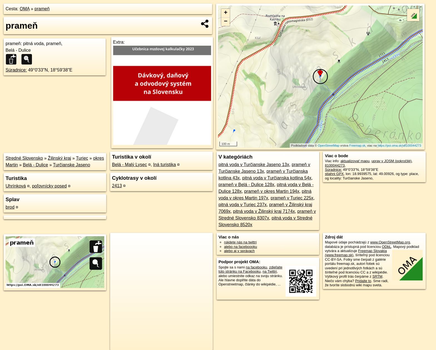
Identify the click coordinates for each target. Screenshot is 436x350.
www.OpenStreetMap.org (390, 242)
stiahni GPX (334, 174)
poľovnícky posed (49, 186)
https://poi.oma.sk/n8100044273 (399, 145)
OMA (25, 8)
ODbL (386, 247)
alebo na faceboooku (240, 247)
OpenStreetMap (329, 145)
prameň (41, 8)
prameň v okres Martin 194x (271, 191)
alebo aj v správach (239, 251)
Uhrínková (16, 186)
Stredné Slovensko (24, 158)
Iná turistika (164, 164)
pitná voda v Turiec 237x (243, 204)
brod (10, 207)
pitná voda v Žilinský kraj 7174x (264, 211)
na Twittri (269, 271)
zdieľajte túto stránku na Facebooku (251, 269)
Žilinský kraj (59, 158)
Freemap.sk (357, 145)
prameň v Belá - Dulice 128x (246, 184)
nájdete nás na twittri (240, 242)
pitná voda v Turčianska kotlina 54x (276, 178)
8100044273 (335, 165)
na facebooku (256, 267)
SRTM (377, 276)
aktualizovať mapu (354, 161)
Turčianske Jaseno (71, 164)
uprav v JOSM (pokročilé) (391, 161)
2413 (117, 185)
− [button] (225, 22)
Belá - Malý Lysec (129, 164)
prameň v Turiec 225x (292, 198)
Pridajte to (363, 281)
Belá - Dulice (35, 164)
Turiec (82, 158)
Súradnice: (16, 70)
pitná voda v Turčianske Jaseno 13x (254, 164)
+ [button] (225, 13)
